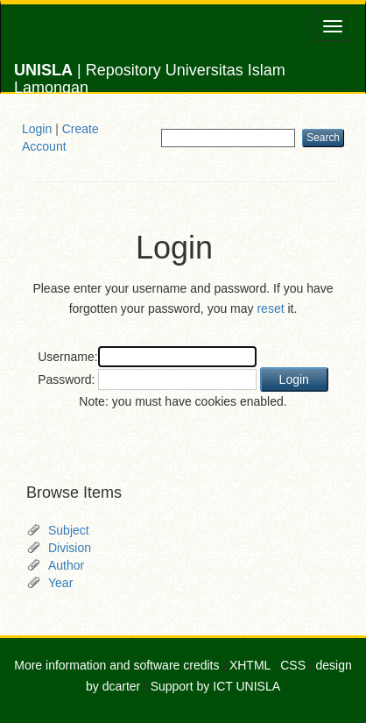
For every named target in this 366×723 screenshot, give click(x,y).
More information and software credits (116, 665)
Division (69, 548)
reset (270, 308)
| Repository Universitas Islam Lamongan (149, 76)
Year (60, 583)
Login (37, 129)
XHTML (250, 665)
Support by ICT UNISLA (215, 686)
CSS (293, 665)
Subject (68, 530)
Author (66, 565)
